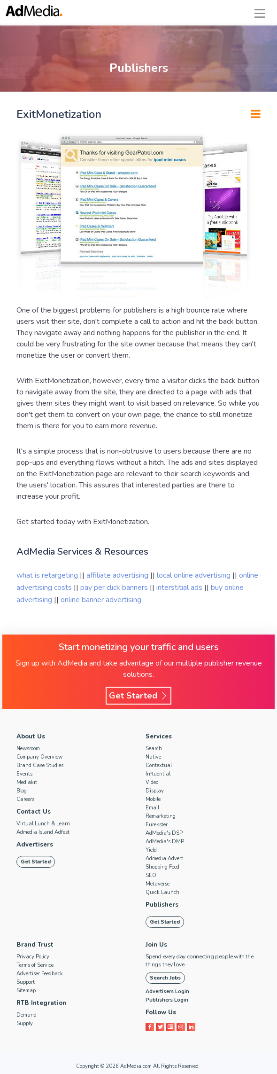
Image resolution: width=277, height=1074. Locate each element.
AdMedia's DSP (164, 833)
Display (155, 790)
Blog (21, 790)
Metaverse (157, 883)
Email (152, 807)
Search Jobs (165, 977)
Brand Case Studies (39, 765)
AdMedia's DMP (165, 841)
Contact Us (33, 811)
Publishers (162, 905)
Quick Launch (162, 892)
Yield (151, 850)
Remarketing (161, 816)
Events (24, 773)
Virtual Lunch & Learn (43, 823)
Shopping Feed (162, 866)
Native (153, 756)
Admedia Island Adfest (42, 832)
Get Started (138, 695)
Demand (26, 1015)
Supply (24, 1023)
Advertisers (34, 844)
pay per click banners (115, 587)
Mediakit (26, 782)
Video (152, 782)
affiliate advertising (117, 575)
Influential (158, 773)
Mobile (153, 799)
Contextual (159, 765)
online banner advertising (101, 600)
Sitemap (26, 990)
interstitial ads (180, 587)
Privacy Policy (32, 956)
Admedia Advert (164, 858)
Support (25, 982)
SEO (151, 875)
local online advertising (194, 575)
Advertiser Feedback (39, 973)
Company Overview (39, 756)
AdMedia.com (136, 1066)
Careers (25, 799)
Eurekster (157, 824)
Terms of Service (35, 965)
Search (154, 748)
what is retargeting (48, 575)
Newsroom (28, 748)
